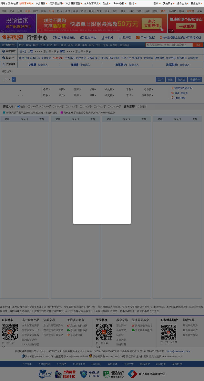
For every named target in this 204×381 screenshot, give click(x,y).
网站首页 (5, 3)
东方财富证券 (73, 3)
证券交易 (182, 3)
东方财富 (40, 3)
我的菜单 (168, 3)
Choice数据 (118, 3)
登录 (156, 3)
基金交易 (196, 3)
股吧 (131, 3)
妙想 (105, 3)
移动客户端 (25, 3)
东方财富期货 (91, 3)
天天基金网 (56, 3)
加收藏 (14, 3)
